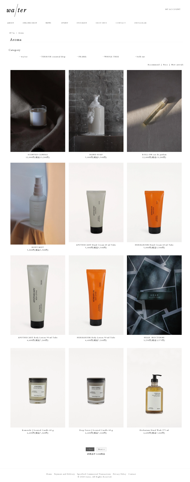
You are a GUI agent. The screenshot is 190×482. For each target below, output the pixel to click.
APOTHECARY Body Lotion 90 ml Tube (38, 337)
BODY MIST (38, 247)
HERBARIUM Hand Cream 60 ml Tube (154, 245)
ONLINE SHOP (30, 23)
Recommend (154, 64)
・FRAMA (81, 56)
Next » (101, 449)
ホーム (12, 33)
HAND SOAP (96, 154)
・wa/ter (23, 56)
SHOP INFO (101, 23)
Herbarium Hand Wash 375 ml (154, 430)
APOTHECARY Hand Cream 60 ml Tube (96, 245)
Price (165, 64)
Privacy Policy (119, 474)
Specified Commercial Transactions (94, 474)
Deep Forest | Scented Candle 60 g (96, 430)
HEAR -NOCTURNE (154, 337)
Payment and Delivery (64, 474)
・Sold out (140, 56)
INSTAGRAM (140, 23)
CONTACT (121, 23)
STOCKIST (82, 23)
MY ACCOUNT (173, 9)
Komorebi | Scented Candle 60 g (38, 430)
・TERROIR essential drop (52, 56)
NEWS (48, 23)
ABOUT (10, 23)
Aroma (21, 33)
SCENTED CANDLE (38, 154)
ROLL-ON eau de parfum (154, 154)
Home (49, 474)
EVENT (64, 23)
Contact (132, 474)
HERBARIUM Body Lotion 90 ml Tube (96, 337)
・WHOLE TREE (110, 56)
